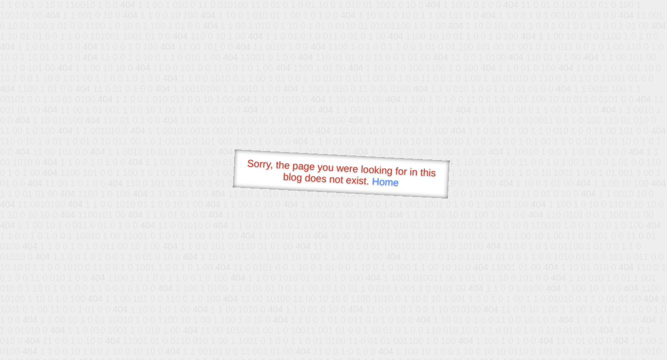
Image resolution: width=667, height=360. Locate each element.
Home (385, 182)
